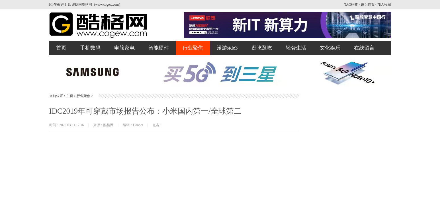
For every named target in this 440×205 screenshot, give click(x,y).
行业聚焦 (193, 48)
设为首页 (367, 5)
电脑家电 (124, 48)
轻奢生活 (296, 48)
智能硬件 (158, 48)
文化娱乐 (330, 48)
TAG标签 (351, 5)
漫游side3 (227, 48)
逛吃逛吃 (261, 48)
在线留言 (364, 48)
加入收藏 (384, 5)
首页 (61, 48)
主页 (69, 96)
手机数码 (90, 48)
